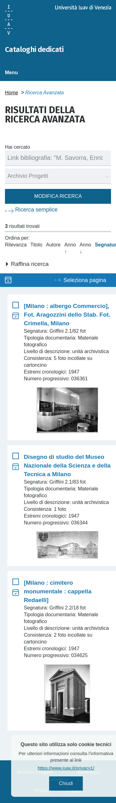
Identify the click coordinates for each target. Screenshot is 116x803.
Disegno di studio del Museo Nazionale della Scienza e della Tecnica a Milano (67, 465)
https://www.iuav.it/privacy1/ (75, 768)
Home (11, 92)
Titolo (36, 244)
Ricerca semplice (36, 210)
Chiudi (75, 783)
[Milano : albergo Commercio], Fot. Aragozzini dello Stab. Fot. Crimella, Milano (67, 315)
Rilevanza (16, 244)
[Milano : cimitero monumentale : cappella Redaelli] (58, 591)
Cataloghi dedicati (34, 49)
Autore (53, 244)
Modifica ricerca (58, 196)
